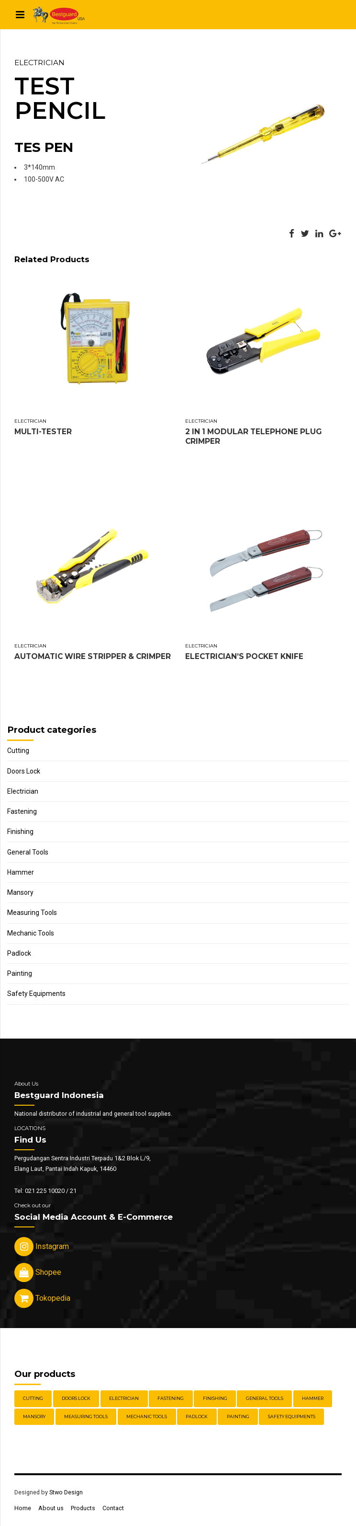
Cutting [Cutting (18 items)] (33, 1398)
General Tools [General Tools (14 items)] (264, 1398)
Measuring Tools (32, 912)
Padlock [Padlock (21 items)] (197, 1416)
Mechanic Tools (30, 933)
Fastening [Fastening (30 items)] (170, 1398)
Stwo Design (66, 1492)
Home (22, 1508)
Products (83, 1508)
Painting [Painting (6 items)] (238, 1416)
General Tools (27, 852)
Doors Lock (23, 771)
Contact (113, 1508)
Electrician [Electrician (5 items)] (124, 1398)
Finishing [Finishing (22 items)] (215, 1398)
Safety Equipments (36, 993)
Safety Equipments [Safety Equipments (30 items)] (291, 1416)
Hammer (20, 872)
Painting (19, 973)
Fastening (22, 811)
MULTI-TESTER (43, 431)
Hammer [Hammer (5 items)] (312, 1398)
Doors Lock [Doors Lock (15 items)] (76, 1398)
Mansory (20, 892)
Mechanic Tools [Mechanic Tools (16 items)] (146, 1416)
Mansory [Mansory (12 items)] (34, 1416)
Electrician (39, 62)
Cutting (18, 750)
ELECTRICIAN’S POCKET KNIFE (244, 656)
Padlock (19, 953)
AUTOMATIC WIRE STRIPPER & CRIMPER (92, 656)
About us (51, 1508)
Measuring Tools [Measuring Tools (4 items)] (86, 1416)
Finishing (20, 831)
